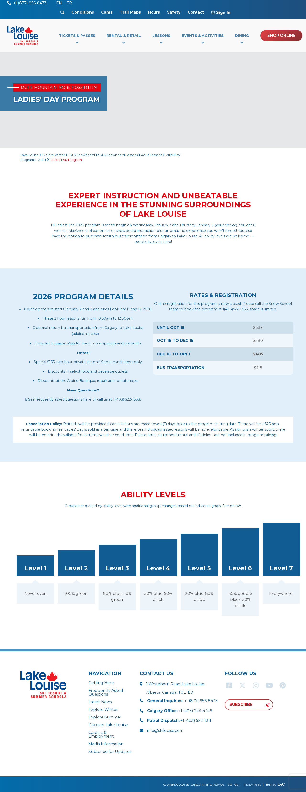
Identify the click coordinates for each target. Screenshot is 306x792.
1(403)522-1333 (235, 309)
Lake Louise (29, 155)
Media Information (106, 744)
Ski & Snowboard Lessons (118, 155)
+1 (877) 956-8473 (182, 700)
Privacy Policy (252, 784)
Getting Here (101, 683)
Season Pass (64, 343)
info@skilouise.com (165, 730)
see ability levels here (152, 241)
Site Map (232, 784)
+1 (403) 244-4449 (179, 710)
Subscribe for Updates (109, 751)
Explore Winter (53, 155)
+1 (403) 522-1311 (179, 720)
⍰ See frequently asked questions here (58, 399)
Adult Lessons (151, 155)
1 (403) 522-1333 (126, 399)
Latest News (100, 702)
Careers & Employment (101, 734)
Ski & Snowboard (81, 155)
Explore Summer (104, 717)
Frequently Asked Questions (105, 692)
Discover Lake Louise (108, 725)
